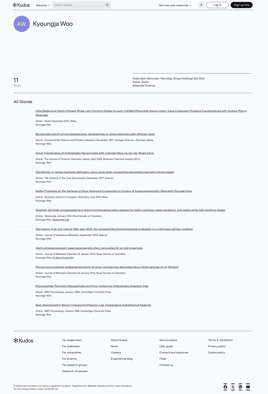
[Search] (108, 5)
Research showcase (74, 370)
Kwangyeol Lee (60, 219)
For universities (71, 352)
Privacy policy (216, 346)
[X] (233, 386)
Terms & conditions (220, 339)
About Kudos (119, 339)
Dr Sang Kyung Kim (63, 257)
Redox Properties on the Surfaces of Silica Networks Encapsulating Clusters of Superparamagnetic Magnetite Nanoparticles (114, 190)
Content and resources (173, 352)
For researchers (72, 339)
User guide (166, 346)
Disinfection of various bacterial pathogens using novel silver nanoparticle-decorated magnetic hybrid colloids (105, 171)
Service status (168, 339)
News (114, 346)
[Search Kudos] (79, 5)
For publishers (71, 346)
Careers (116, 352)
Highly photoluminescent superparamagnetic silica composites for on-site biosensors (89, 247)
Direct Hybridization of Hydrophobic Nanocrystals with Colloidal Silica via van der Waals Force (95, 152)
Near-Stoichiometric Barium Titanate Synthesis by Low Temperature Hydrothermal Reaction (93, 304)
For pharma (69, 358)
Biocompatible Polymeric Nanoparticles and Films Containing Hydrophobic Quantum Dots (92, 285)
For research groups (74, 364)
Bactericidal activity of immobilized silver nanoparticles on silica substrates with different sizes (95, 133)
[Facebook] (225, 386)
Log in (217, 4)
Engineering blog (122, 358)
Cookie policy (216, 352)
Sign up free (241, 4)
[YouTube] (248, 386)
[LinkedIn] (240, 386)
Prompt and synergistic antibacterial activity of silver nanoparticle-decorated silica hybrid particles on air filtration (107, 266)
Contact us (166, 364)
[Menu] (200, 5)
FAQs (162, 358)
